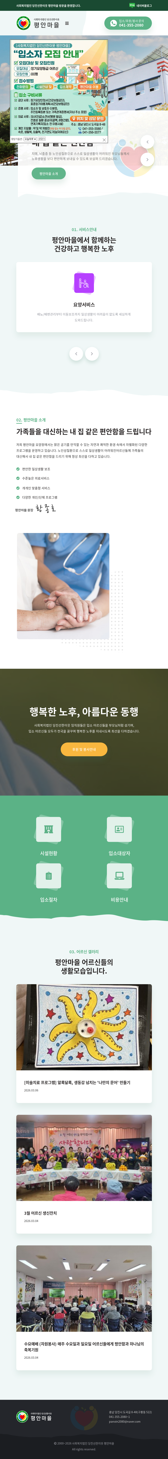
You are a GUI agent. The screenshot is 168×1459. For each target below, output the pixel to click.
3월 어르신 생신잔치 (40, 1213)
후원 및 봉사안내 (84, 749)
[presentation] (76, 354)
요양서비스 (84, 304)
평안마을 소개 (48, 174)
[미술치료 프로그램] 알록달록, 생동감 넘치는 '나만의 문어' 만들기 (77, 1082)
